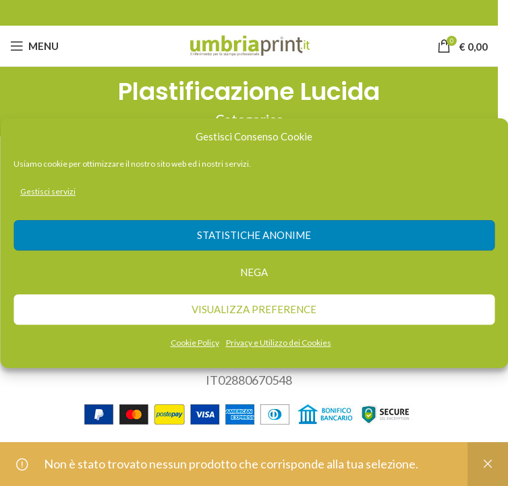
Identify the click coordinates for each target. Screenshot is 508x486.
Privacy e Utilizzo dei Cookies (278, 343)
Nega (254, 273)
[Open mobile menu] (34, 45)
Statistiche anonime (254, 236)
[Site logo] (249, 44)
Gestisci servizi (48, 191)
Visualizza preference (254, 310)
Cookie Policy (195, 343)
